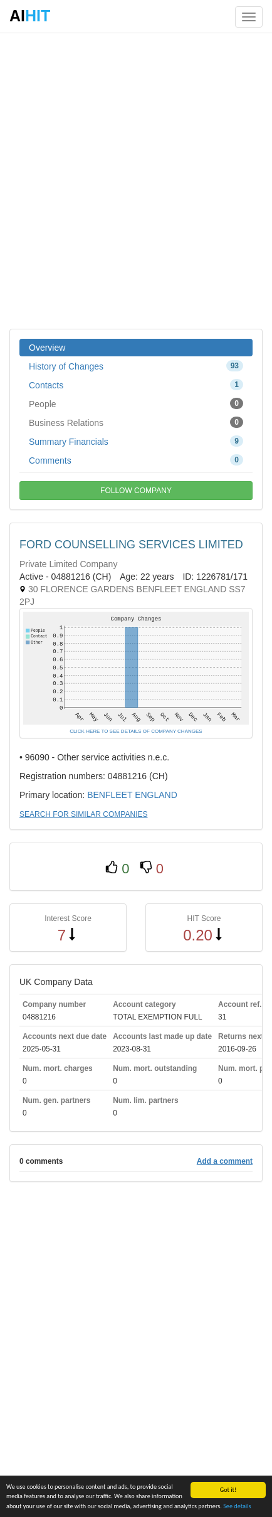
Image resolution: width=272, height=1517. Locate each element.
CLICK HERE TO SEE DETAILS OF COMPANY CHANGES (136, 731)
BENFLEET (109, 795)
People (136, 403)
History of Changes (136, 365)
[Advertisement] (136, 180)
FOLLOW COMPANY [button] (136, 490)
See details (237, 1507)
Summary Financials (136, 441)
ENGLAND (156, 795)
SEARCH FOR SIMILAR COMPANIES (83, 814)
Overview (47, 348)
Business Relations (136, 422)
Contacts (136, 384)
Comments (136, 460)
